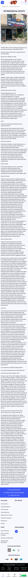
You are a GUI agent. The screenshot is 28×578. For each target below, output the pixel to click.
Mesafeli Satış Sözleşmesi (4, 541)
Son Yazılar (18, 500)
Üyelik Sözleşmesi (5, 506)
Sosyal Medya (19, 527)
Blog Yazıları (4, 520)
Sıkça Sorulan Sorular (6, 518)
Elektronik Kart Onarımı (7, 515)
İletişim (3, 523)
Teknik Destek (4, 509)
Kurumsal (4, 500)
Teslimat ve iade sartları (7, 538)
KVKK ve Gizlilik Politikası (5, 534)
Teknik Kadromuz (5, 512)
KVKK (2, 527)
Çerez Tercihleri (5, 530)
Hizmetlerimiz (4, 504)
